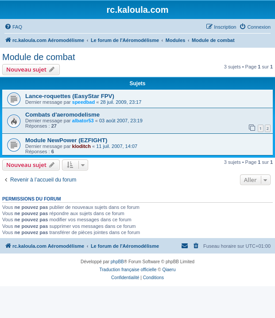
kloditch (81, 146)
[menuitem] (13, 27)
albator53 (83, 120)
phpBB (117, 261)
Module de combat (38, 57)
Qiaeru (168, 269)
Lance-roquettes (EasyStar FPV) (69, 96)
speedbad (83, 102)
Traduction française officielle (128, 269)
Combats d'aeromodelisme (62, 114)
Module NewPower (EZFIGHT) (66, 140)
